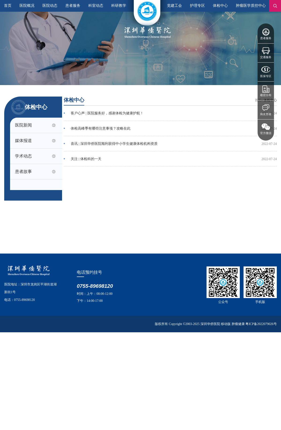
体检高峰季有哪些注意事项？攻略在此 (100, 128)
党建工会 (174, 5)
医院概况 (26, 5)
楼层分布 (265, 95)
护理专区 (197, 5)
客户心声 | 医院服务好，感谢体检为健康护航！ (107, 113)
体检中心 (220, 5)
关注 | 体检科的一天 (86, 159)
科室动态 (95, 5)
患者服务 (265, 38)
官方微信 (265, 133)
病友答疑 (265, 114)
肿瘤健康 (238, 324)
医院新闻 (23, 125)
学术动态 (23, 156)
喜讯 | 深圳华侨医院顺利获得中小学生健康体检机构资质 (114, 144)
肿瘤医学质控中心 (251, 5)
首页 (7, 5)
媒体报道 (23, 140)
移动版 (226, 324)
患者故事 (23, 171)
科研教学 (118, 5)
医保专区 (265, 76)
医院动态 (49, 5)
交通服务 (265, 57)
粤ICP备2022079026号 (261, 324)
